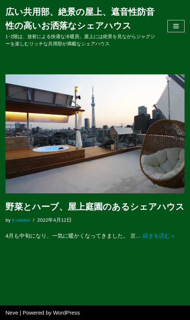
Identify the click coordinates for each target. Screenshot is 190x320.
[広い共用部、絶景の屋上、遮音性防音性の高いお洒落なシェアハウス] (81, 26)
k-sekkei (21, 220)
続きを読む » (159, 236)
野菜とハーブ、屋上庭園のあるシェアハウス (95, 207)
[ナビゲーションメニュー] (176, 26)
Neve (11, 312)
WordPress (66, 312)
